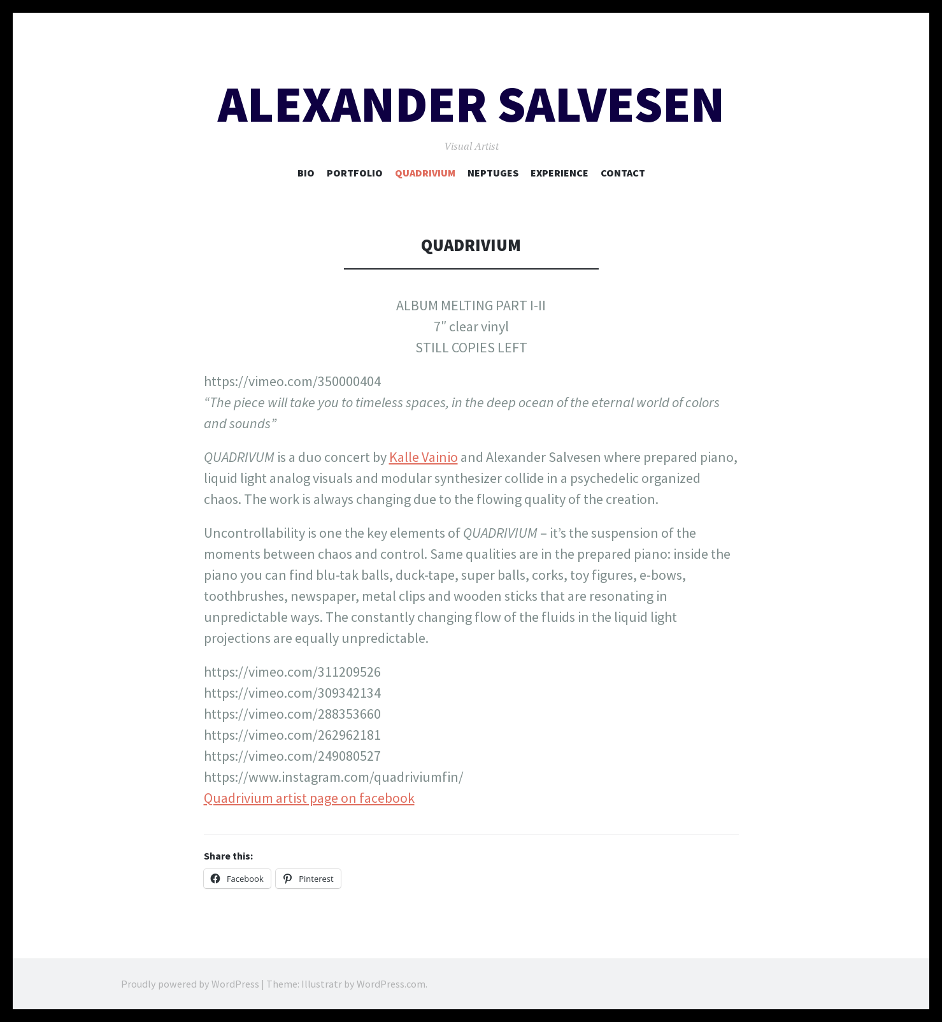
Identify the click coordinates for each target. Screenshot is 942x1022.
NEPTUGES (492, 172)
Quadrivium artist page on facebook (309, 798)
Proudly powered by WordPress (190, 983)
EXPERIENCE (560, 172)
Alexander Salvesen (471, 104)
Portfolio (355, 172)
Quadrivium (425, 172)
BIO (306, 172)
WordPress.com (391, 983)
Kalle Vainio (423, 457)
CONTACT (623, 172)
